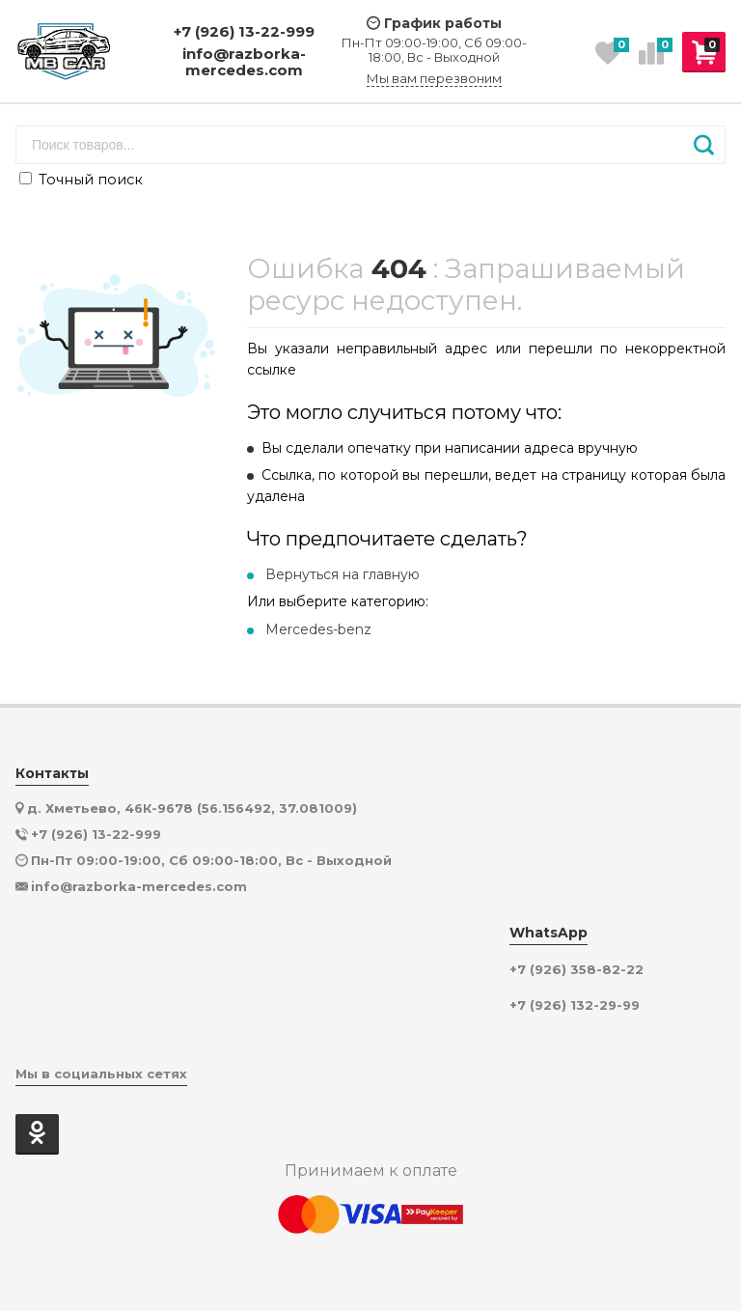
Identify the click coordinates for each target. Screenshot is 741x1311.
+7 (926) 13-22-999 (244, 31)
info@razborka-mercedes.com (244, 62)
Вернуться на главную (342, 574)
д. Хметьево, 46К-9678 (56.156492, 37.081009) (192, 808)
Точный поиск (81, 179)
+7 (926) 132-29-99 (574, 1005)
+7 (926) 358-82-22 (576, 969)
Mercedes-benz (318, 629)
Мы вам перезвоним (434, 78)
